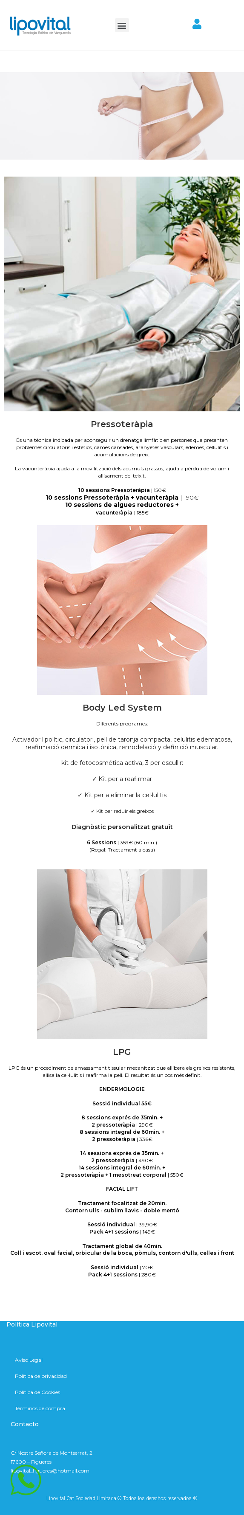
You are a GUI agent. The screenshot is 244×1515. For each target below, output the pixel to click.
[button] (122, 25)
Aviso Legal (29, 1360)
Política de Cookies (37, 1392)
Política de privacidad (41, 1376)
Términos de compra (40, 1408)
